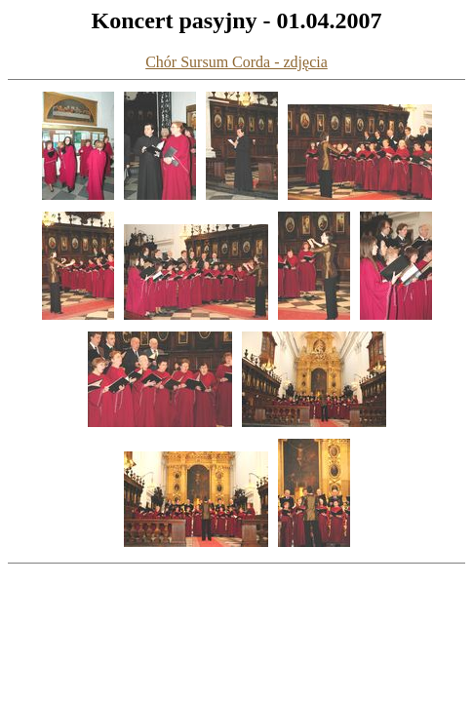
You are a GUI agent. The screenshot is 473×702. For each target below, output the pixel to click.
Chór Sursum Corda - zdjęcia (236, 62)
